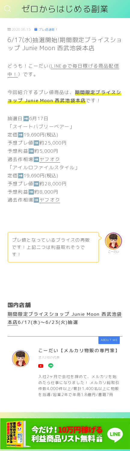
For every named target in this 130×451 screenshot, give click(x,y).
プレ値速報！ (46, 29)
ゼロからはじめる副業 (65, 9)
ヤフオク (49, 159)
